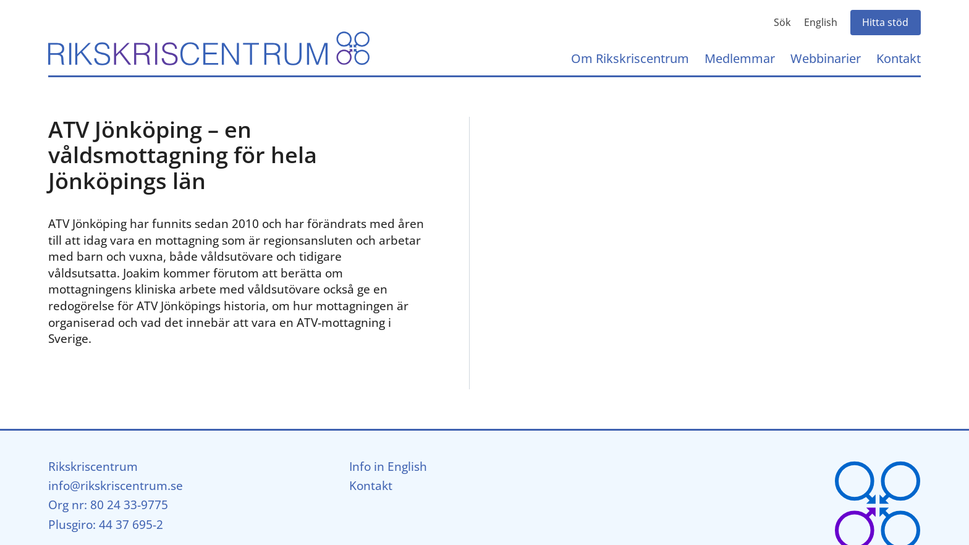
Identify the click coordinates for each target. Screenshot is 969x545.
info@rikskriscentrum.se (115, 486)
